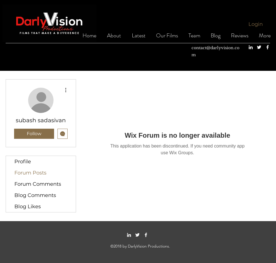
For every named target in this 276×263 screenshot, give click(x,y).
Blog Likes (27, 206)
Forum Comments (37, 184)
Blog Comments (35, 195)
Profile (22, 161)
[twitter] (259, 47)
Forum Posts (30, 173)
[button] (167, 35)
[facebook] (267, 47)
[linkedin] (250, 47)
